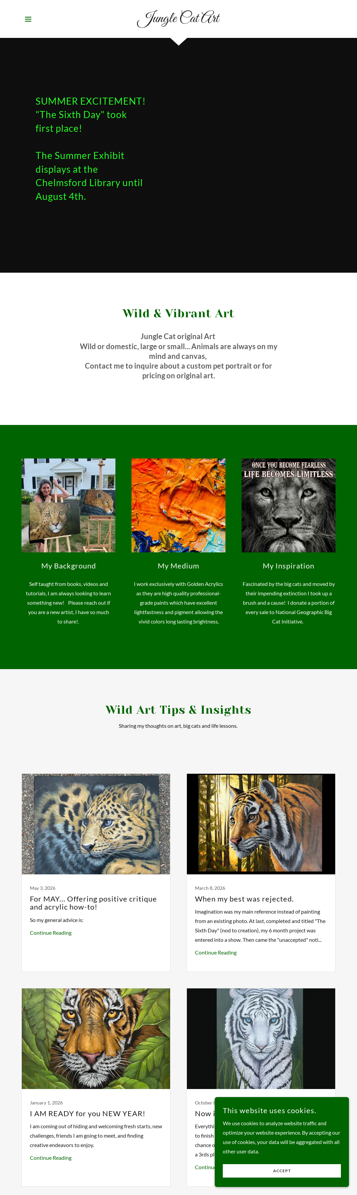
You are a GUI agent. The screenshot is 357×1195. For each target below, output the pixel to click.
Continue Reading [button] (50, 932)
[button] (28, 19)
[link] (178, 20)
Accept (282, 1184)
